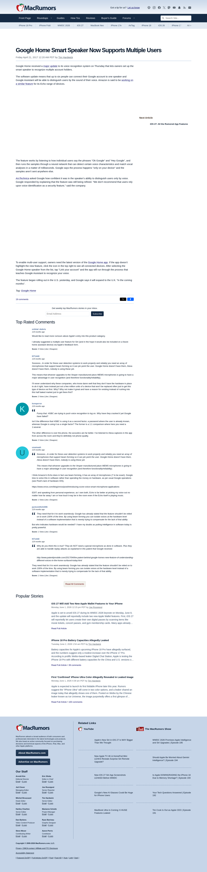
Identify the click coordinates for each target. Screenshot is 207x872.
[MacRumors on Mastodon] (169, 7)
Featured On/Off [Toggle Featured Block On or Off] (23, 858)
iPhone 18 (146, 25)
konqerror (37, 403)
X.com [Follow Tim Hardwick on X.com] (50, 802)
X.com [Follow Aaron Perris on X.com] (50, 835)
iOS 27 (80, 25)
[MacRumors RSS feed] (184, 7)
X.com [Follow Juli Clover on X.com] (24, 791)
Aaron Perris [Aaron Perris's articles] (47, 830)
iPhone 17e (116, 25)
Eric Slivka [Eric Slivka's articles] (46, 775)
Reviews (90, 18)
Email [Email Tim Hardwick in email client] (44, 802)
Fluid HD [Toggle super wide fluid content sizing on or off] (58, 858)
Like (46, 349)
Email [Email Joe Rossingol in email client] (44, 791)
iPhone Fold (44, 25)
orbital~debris (39, 329)
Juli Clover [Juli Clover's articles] (20, 786)
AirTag (132, 25)
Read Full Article (59, 628)
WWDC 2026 (64, 25)
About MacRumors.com (32, 751)
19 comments (22, 299)
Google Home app (98, 262)
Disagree (53, 349)
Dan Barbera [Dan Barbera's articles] (21, 819)
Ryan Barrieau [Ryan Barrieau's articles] (48, 819)
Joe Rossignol (95, 607)
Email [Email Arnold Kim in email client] (18, 780)
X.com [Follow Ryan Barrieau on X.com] (50, 824)
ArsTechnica (22, 178)
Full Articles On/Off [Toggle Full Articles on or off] (39, 858)
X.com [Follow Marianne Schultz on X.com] (50, 813)
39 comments (75, 665)
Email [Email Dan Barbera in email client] (18, 824)
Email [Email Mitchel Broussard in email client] (18, 802)
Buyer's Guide (109, 18)
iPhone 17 (176, 25)
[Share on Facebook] (130, 299)
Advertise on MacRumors (33, 760)
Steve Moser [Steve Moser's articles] (21, 830)
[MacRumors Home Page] (36, 8)
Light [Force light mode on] (71, 858)
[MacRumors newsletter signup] (189, 7)
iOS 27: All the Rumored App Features (169, 124)
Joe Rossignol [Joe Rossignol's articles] (48, 786)
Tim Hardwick (65, 57)
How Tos (75, 18)
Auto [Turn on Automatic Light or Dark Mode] (66, 858)
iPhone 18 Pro (25, 25)
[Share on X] (123, 299)
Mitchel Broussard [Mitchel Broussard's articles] (23, 797)
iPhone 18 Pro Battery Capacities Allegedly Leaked (84, 640)
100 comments (75, 705)
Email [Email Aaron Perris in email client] (44, 835)
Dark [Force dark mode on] (76, 858)
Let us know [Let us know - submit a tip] (134, 7)
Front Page (25, 18)
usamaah (36, 447)
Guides (61, 18)
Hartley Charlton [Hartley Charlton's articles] (23, 808)
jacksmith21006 (40, 507)
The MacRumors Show (158, 727)
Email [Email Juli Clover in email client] (18, 791)
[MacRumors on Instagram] (154, 7)
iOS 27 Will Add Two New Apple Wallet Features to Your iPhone (92, 603)
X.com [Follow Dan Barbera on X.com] (24, 824)
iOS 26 (161, 25)
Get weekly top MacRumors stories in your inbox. (75, 308)
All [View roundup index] (189, 25)
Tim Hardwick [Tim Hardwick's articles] (48, 797)
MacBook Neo (97, 25)
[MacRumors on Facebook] (159, 7)
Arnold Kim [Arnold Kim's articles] (20, 775)
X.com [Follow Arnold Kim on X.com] (24, 780)
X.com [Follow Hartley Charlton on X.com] (24, 813)
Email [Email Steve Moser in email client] (18, 835)
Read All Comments (74, 584)
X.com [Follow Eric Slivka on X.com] (50, 780)
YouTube (89, 727)
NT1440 (35, 356)
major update (50, 66)
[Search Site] (176, 18)
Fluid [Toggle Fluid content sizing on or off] (51, 858)
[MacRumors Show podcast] (149, 7)
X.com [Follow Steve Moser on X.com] (24, 835)
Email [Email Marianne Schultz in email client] (44, 813)
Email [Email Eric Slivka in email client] (44, 780)
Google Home (28, 290)
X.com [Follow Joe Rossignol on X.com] (50, 791)
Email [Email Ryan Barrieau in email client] (44, 824)
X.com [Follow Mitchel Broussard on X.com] (24, 802)
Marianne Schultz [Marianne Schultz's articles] (49, 808)
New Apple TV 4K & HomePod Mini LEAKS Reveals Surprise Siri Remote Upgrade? (111, 758)
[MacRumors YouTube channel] (174, 7)
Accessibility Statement (25, 853)
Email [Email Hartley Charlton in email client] (18, 813)
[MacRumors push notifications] (179, 7)
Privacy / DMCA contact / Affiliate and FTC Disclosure (37, 848)
